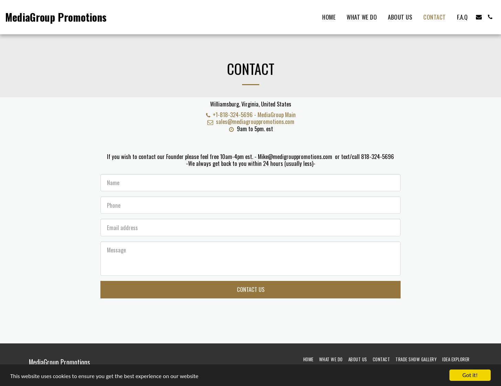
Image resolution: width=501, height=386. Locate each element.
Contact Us (250, 289)
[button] (478, 17)
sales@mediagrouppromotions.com (250, 121)
